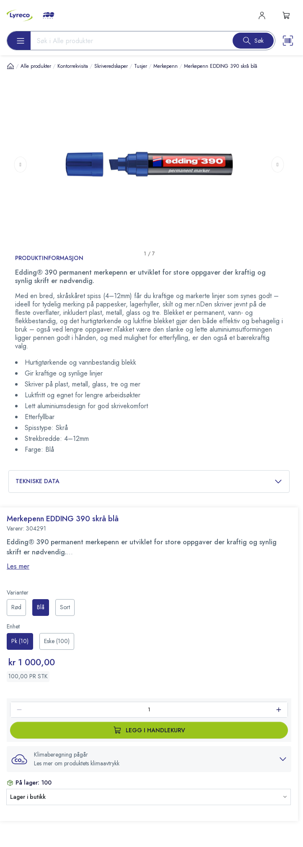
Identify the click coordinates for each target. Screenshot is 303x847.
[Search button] (253, 41)
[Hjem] (10, 66)
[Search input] (128, 40)
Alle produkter (36, 66)
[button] (149, 759)
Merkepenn (165, 66)
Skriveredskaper (111, 66)
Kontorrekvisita (72, 66)
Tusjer (140, 66)
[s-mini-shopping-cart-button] (286, 15)
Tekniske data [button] (149, 481)
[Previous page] (20, 164)
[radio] (16, 607)
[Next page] (277, 164)
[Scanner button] (288, 41)
